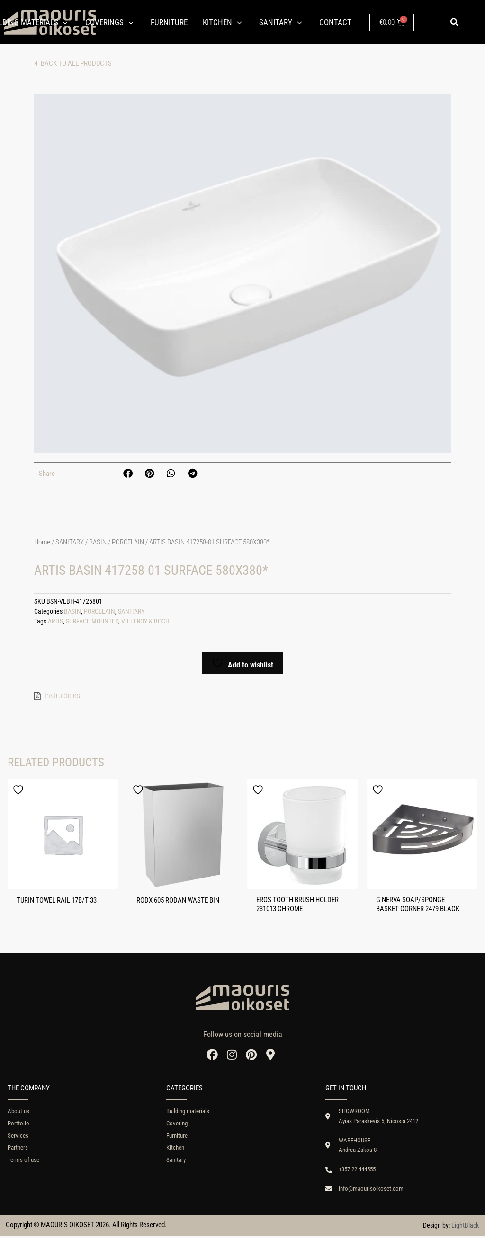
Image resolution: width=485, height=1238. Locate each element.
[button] (454, 22)
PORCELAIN (128, 542)
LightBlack (465, 1227)
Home (42, 542)
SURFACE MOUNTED (92, 621)
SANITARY (69, 542)
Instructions (62, 695)
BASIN (98, 542)
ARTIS (55, 621)
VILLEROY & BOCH (145, 621)
